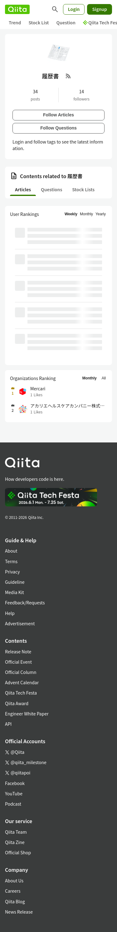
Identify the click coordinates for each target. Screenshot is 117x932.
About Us (14, 880)
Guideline (15, 582)
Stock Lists (83, 189)
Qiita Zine (15, 842)
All (104, 378)
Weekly (71, 214)
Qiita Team (16, 832)
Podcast (13, 804)
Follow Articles (58, 114)
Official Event (18, 662)
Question (66, 22)
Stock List (38, 22)
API (8, 724)
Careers (12, 891)
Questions (51, 189)
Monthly (86, 214)
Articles (23, 189)
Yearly (100, 214)
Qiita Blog (15, 901)
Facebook (15, 783)
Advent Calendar (22, 682)
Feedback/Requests (25, 602)
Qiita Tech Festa (21, 693)
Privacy (12, 571)
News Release (19, 912)
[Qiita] (17, 9)
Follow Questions (58, 127)
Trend (15, 22)
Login (74, 9)
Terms (11, 561)
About (11, 551)
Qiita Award (16, 703)
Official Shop (18, 852)
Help (10, 613)
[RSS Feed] (68, 76)
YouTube (13, 793)
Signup (99, 9)
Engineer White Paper (27, 713)
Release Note (18, 651)
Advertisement (20, 623)
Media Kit (14, 592)
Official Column (21, 672)
